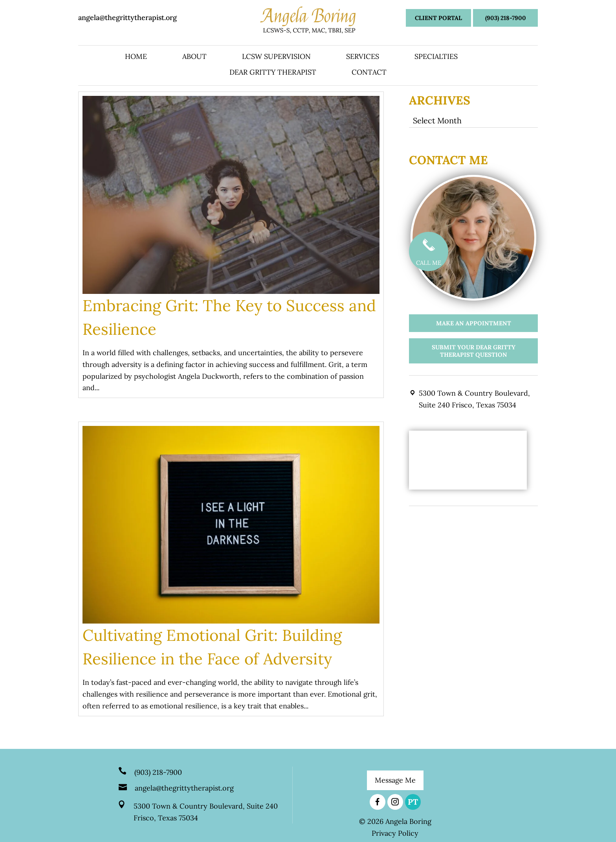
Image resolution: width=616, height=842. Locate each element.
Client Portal (438, 18)
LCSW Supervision (276, 57)
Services (362, 57)
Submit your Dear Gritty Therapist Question (473, 350)
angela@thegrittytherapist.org (127, 17)
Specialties (436, 57)
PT (413, 802)
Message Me (395, 780)
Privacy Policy (395, 833)
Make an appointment (473, 323)
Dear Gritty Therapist (272, 73)
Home (136, 57)
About (194, 57)
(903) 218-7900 (505, 18)
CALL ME (428, 250)
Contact (369, 73)
